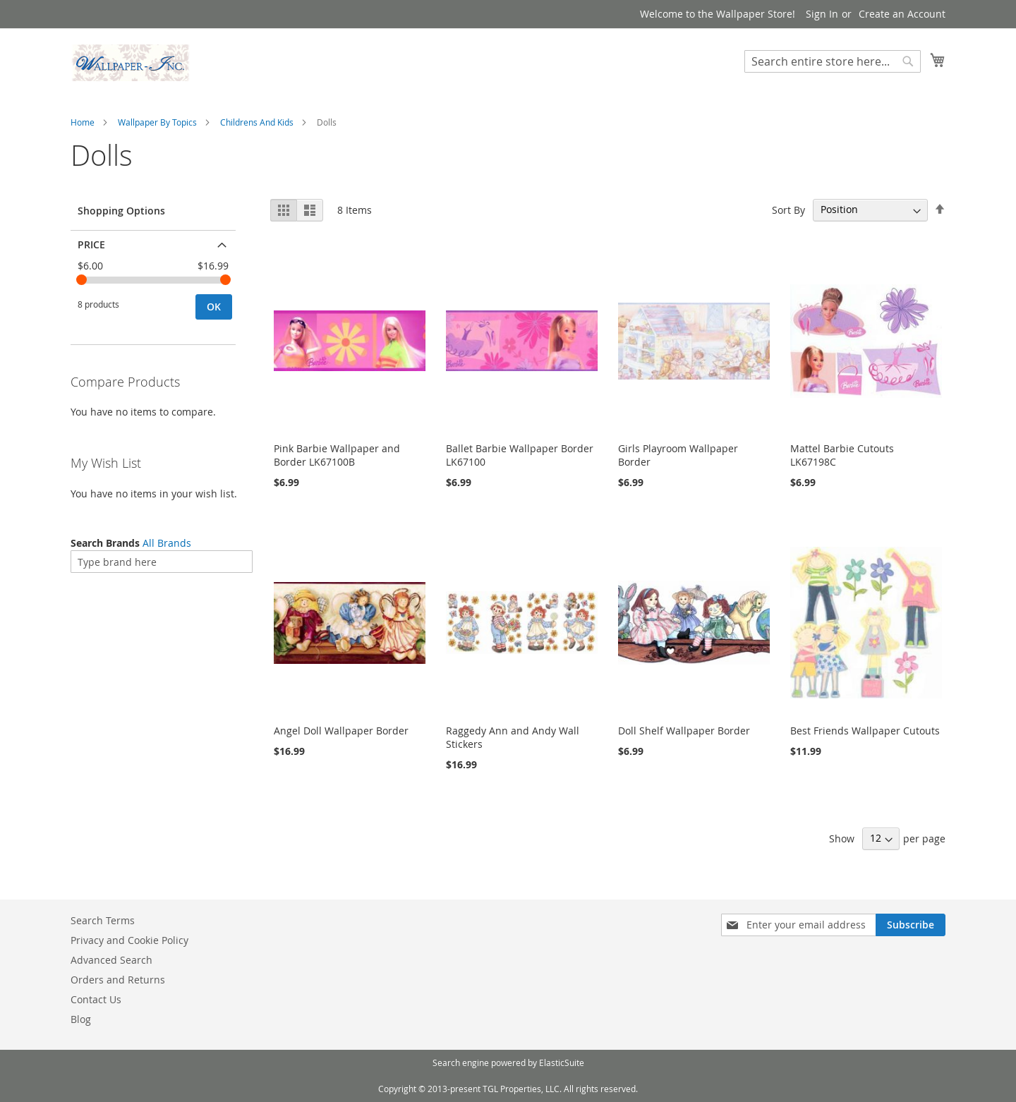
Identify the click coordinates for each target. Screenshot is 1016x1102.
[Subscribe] (910, 925)
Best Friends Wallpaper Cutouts (865, 730)
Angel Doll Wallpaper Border (341, 730)
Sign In (822, 13)
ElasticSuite (561, 1062)
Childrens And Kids (257, 122)
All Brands (167, 543)
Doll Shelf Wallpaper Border (684, 730)
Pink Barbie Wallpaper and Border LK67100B (337, 455)
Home (83, 122)
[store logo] (130, 62)
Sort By (788, 209)
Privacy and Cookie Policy (129, 940)
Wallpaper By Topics (157, 122)
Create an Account (902, 13)
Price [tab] (91, 244)
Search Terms (103, 920)
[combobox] (832, 61)
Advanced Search (111, 960)
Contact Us (96, 999)
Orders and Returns (118, 979)
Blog (81, 1019)
